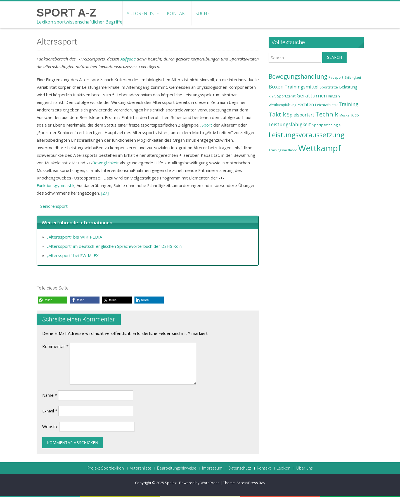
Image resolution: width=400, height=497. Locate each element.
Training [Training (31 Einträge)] (348, 104)
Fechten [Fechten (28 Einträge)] (305, 105)
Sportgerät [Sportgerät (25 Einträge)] (286, 96)
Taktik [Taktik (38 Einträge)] (277, 114)
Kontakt (177, 13)
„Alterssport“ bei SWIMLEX (73, 255)
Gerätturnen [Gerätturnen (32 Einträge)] (312, 95)
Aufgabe (128, 59)
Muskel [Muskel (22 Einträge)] (344, 115)
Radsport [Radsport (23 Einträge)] (335, 77)
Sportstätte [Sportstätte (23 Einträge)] (329, 87)
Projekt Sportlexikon (105, 468)
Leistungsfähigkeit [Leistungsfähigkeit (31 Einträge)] (290, 124)
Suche (202, 13)
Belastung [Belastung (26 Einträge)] (348, 87)
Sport (207, 125)
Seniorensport (54, 206)
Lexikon (283, 468)
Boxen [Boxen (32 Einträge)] (276, 86)
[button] (52, 300)
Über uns (304, 468)
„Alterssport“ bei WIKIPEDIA (74, 237)
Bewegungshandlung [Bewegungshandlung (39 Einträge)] (298, 76)
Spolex (171, 482)
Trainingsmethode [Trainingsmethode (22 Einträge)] (283, 150)
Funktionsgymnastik (55, 185)
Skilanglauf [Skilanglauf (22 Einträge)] (352, 77)
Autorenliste (143, 13)
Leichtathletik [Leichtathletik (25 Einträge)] (326, 104)
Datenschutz (239, 468)
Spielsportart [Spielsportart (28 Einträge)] (300, 115)
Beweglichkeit (105, 162)
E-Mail (49, 411)
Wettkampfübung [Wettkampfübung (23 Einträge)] (282, 104)
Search (334, 57)
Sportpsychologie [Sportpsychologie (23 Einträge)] (326, 125)
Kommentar (55, 346)
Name (49, 395)
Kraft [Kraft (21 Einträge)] (272, 96)
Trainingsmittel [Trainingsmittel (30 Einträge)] (302, 86)
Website (50, 426)
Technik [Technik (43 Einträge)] (326, 114)
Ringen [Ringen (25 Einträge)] (334, 96)
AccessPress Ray (250, 482)
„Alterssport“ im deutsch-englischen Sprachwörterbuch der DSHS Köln (114, 246)
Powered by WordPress (199, 482)
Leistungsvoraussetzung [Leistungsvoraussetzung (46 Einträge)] (306, 134)
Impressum (212, 468)
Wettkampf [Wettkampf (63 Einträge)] (319, 148)
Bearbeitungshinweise (176, 468)
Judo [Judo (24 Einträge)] (355, 115)
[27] (105, 193)
